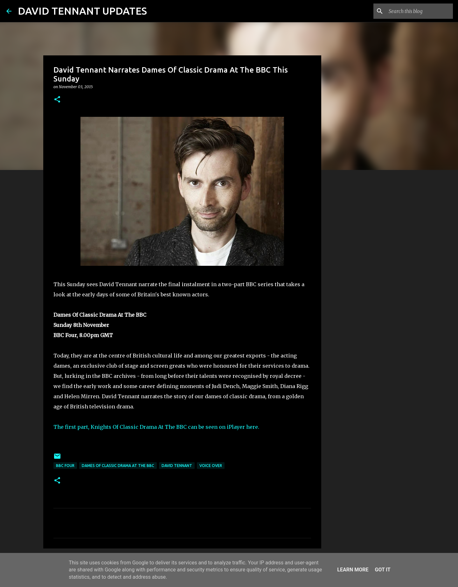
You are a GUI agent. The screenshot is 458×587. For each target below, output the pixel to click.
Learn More (352, 570)
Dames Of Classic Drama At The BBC (118, 465)
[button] (57, 99)
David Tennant (177, 465)
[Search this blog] (419, 11)
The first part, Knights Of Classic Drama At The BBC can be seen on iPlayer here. (156, 427)
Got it (382, 570)
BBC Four (65, 465)
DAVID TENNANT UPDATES (82, 11)
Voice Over (210, 465)
